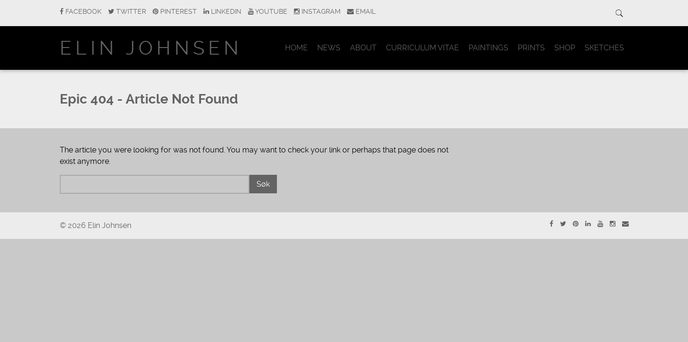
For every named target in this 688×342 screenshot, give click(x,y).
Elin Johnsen (151, 48)
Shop (564, 47)
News (328, 47)
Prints (531, 47)
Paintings (488, 47)
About (363, 47)
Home (296, 47)
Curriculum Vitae (422, 47)
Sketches (604, 47)
